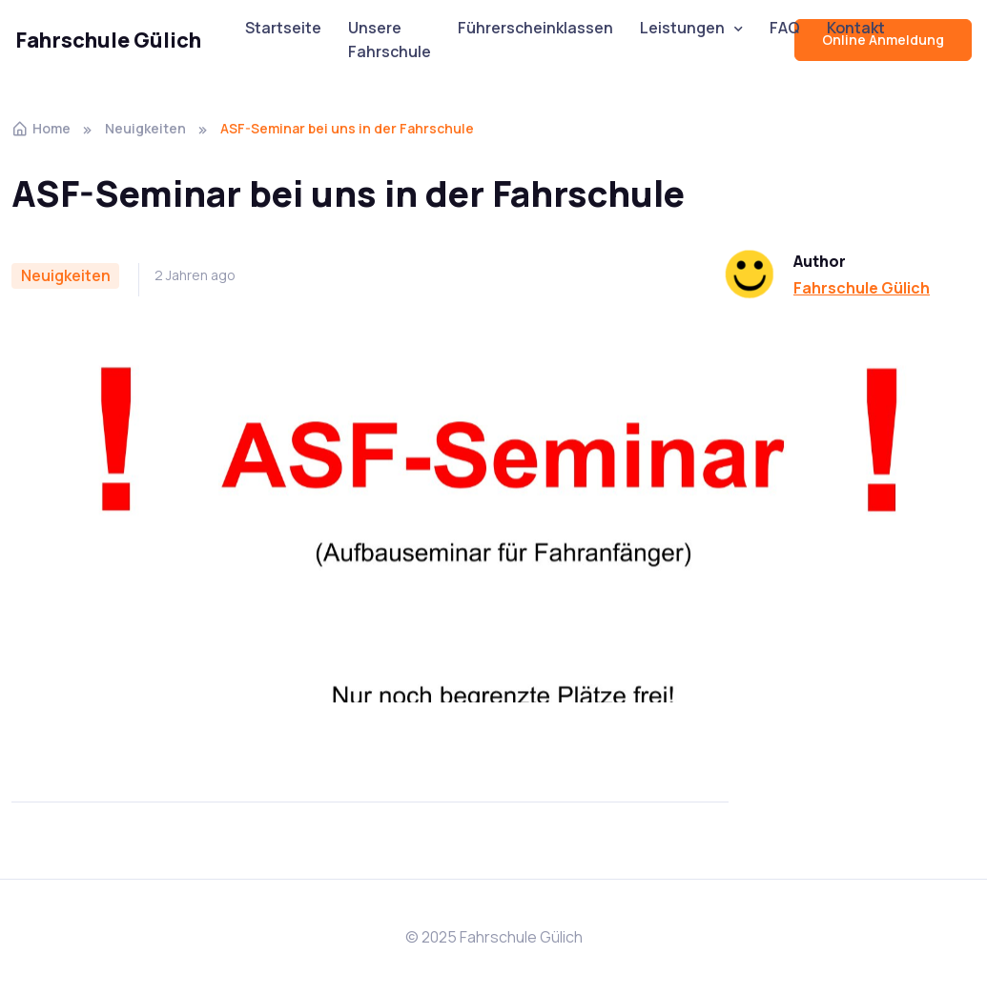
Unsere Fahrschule (389, 40)
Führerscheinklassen (535, 27)
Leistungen (682, 27)
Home (41, 128)
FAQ (785, 27)
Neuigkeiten (145, 128)
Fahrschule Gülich (108, 40)
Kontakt (856, 27)
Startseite (283, 27)
